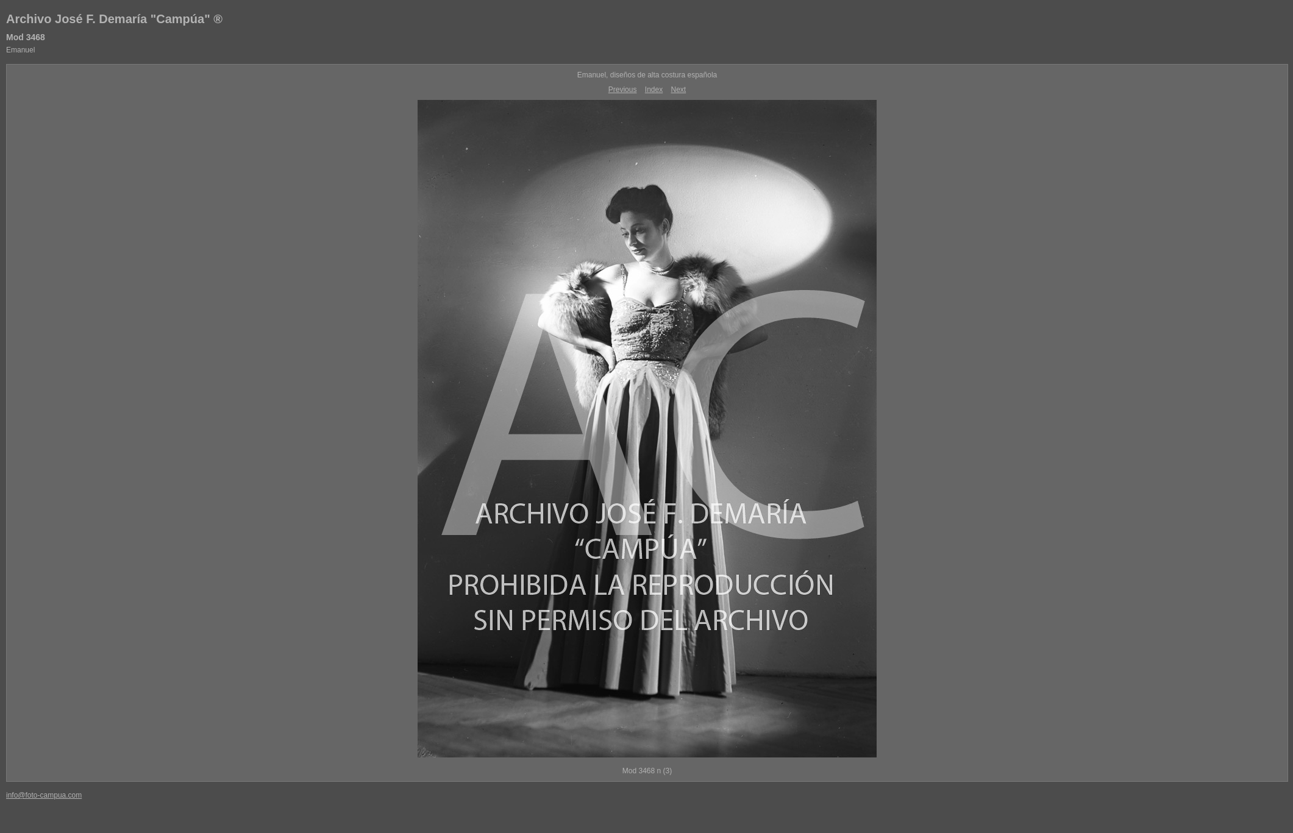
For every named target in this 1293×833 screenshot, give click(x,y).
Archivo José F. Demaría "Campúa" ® (114, 19)
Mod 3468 (25, 37)
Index (654, 89)
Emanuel (20, 50)
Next (678, 89)
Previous (622, 89)
